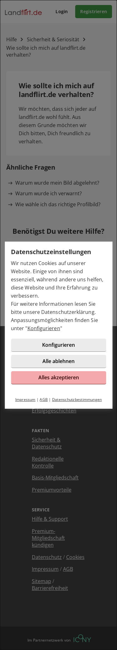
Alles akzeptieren (58, 377)
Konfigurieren (43, 328)
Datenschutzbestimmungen (77, 399)
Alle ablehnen (58, 361)
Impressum (25, 399)
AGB (44, 399)
